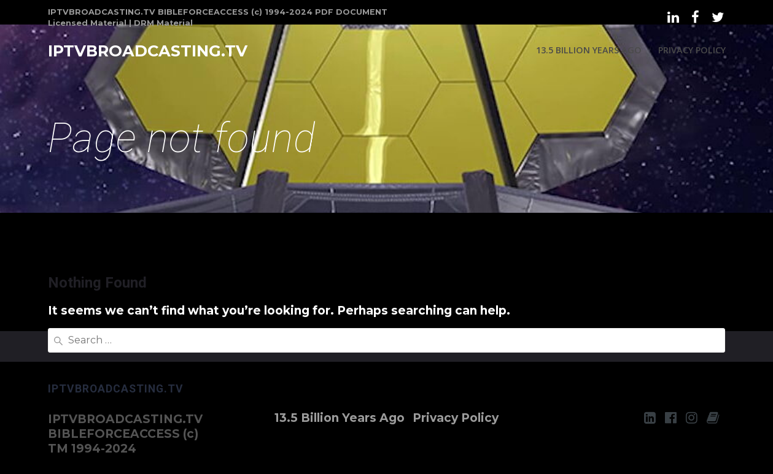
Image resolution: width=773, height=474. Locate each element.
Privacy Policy (692, 50)
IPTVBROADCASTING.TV (147, 51)
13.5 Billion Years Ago (589, 50)
